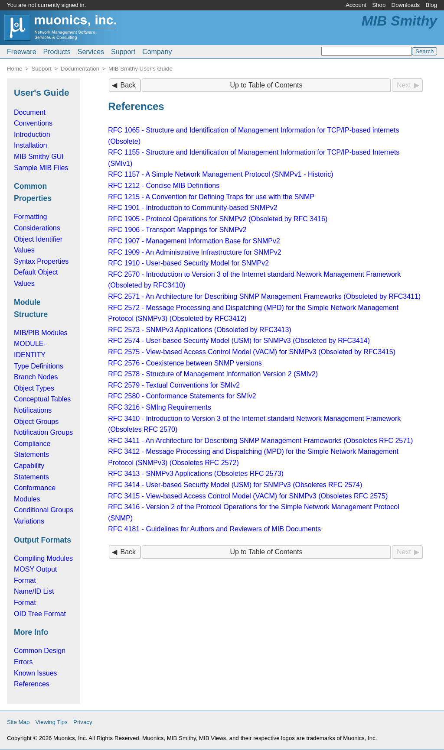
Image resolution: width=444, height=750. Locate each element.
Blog (431, 5)
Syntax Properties (41, 261)
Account (356, 5)
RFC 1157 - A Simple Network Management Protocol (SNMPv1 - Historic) (220, 174)
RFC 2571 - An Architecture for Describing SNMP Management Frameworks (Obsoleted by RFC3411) (264, 296)
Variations (29, 521)
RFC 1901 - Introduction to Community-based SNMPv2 (192, 207)
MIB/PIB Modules (41, 332)
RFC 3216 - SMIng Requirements (159, 407)
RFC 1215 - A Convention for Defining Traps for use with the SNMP (211, 196)
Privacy (82, 722)
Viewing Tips (52, 722)
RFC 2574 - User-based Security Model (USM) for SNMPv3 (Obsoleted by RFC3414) (239, 340)
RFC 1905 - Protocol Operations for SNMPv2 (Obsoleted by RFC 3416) (217, 219)
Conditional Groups (43, 510)
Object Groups (36, 421)
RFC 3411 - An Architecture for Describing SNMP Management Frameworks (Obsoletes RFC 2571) (260, 440)
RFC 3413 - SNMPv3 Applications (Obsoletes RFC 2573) (196, 473)
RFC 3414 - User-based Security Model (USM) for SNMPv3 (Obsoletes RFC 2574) (235, 484)
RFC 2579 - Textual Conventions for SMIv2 (174, 385)
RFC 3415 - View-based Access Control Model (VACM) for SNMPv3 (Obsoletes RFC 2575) (248, 496)
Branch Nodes (36, 377)
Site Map (18, 722)
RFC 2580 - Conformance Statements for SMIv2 (182, 396)
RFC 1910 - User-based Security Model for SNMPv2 (188, 263)
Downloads (406, 5)
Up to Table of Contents (266, 85)
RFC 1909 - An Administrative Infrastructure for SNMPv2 (194, 252)
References (31, 684)
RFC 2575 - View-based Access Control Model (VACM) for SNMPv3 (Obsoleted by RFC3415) (251, 352)
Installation (30, 145)
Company (157, 51)
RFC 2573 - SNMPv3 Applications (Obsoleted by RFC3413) (199, 329)
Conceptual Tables (42, 399)
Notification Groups (43, 432)
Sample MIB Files (41, 167)
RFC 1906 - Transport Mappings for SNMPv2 (177, 229)
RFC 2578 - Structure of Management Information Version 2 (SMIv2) (213, 374)
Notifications (33, 410)
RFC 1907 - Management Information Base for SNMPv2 (194, 241)
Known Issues (35, 673)
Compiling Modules (43, 558)
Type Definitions (38, 366)
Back (128, 85)
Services (91, 51)
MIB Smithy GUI (39, 156)
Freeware (21, 51)
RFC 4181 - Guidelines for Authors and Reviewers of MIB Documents (214, 529)
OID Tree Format (40, 613)
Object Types (34, 388)
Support (123, 51)
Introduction (32, 134)
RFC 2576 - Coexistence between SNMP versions (185, 363)
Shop (378, 5)
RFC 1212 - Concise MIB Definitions (163, 185)
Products (57, 51)
